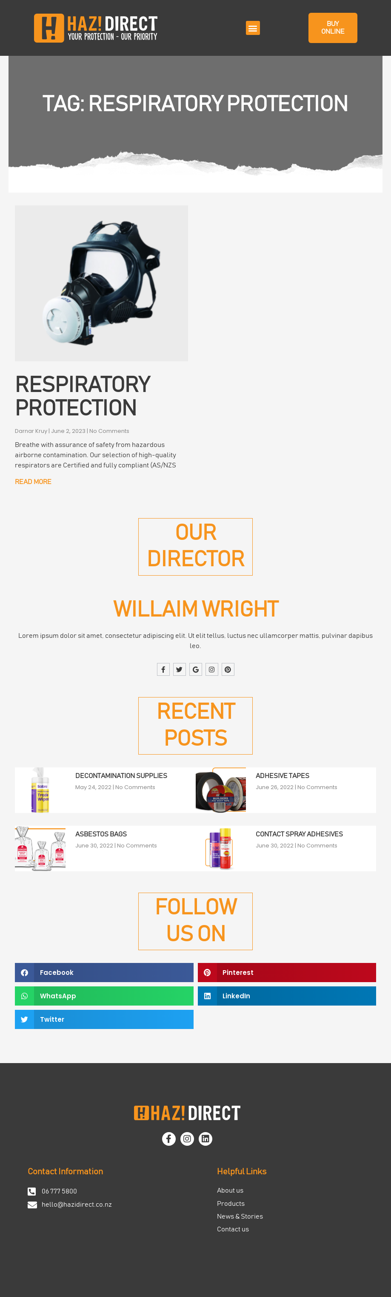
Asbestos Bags (101, 834)
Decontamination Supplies (121, 775)
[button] (253, 28)
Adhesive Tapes (282, 775)
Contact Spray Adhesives (299, 834)
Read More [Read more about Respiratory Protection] (33, 481)
